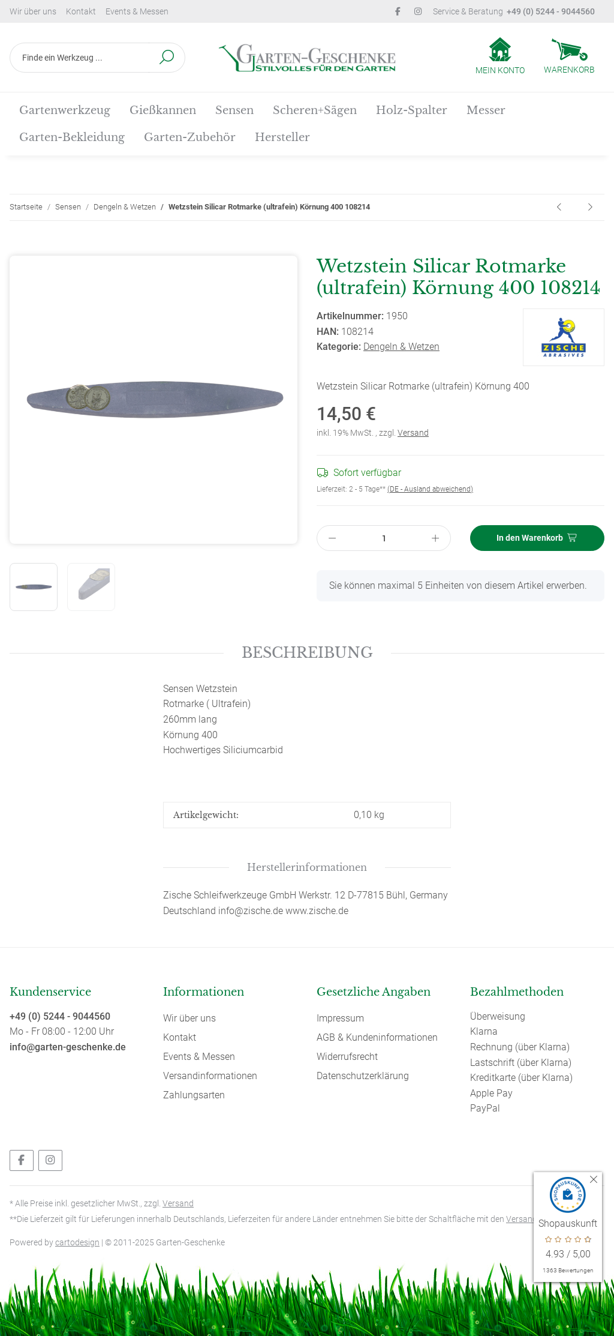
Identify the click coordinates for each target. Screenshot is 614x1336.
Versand (413, 433)
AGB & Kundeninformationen (377, 1037)
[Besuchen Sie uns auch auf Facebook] (22, 1160)
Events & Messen (137, 11)
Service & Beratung (514, 11)
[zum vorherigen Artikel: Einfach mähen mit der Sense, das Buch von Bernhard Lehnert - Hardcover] (560, 207)
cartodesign (77, 1242)
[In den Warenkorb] (19, 248)
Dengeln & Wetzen (401, 346)
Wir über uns (33, 11)
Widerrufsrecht (347, 1056)
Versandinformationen (210, 1076)
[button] (500, 57)
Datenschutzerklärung (363, 1076)
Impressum (340, 1018)
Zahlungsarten (194, 1095)
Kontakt (81, 11)
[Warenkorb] (569, 57)
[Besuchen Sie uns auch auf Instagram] (50, 1160)
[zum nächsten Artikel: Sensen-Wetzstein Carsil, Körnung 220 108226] (590, 207)
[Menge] (384, 538)
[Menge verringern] (332, 538)
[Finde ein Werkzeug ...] (79, 58)
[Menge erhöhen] (436, 538)
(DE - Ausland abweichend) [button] (430, 489)
